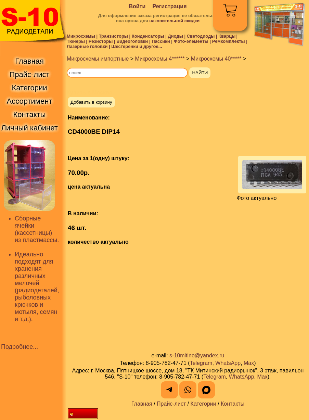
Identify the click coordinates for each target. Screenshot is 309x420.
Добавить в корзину (91, 102)
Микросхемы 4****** (160, 59)
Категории (203, 404)
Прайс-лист (171, 404)
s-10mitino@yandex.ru (196, 355)
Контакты (232, 404)
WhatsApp (228, 363)
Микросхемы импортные (98, 59)
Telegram (201, 363)
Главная (141, 404)
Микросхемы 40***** (216, 59)
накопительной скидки (174, 20)
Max (249, 363)
